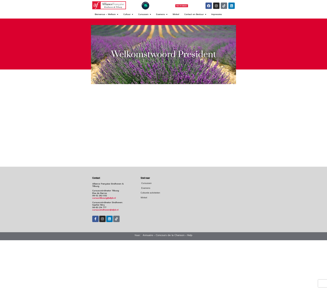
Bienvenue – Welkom (106, 14)
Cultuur (128, 14)
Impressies (216, 14)
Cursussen (144, 14)
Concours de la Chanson (170, 235)
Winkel (176, 14)
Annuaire (148, 235)
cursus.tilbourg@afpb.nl (104, 198)
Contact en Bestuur (195, 14)
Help (189, 235)
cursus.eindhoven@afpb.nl (105, 209)
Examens (161, 14)
